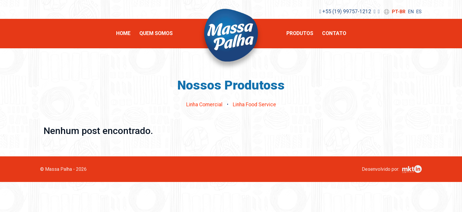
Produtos (299, 33)
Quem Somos (156, 33)
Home (123, 33)
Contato (334, 33)
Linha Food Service (254, 104)
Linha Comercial (204, 104)
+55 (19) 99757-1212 (345, 11)
